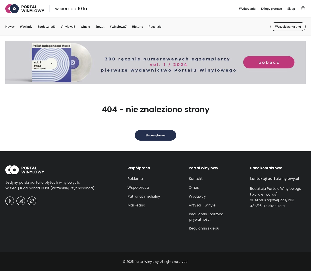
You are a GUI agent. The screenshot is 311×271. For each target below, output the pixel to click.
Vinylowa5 (68, 26)
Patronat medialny (143, 196)
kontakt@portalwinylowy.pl (274, 178)
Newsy (10, 26)
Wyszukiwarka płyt (288, 26)
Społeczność (46, 26)
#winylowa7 (118, 26)
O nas (194, 187)
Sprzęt (99, 26)
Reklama (135, 178)
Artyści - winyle (202, 205)
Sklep (291, 8)
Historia (137, 26)
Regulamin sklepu (204, 228)
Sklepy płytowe (271, 8)
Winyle (85, 26)
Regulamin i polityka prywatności (206, 217)
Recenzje (155, 26)
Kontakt (196, 178)
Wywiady (26, 26)
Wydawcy (197, 196)
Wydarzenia (247, 8)
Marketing (136, 205)
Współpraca (138, 187)
